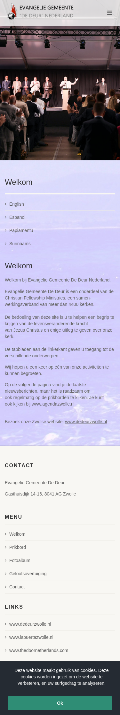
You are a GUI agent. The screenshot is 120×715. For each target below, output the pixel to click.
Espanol (15, 217)
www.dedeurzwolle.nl (86, 421)
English (14, 204)
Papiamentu (19, 230)
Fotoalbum (17, 560)
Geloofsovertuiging (26, 573)
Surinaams (18, 243)
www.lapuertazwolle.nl (29, 637)
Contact (15, 586)
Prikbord (15, 547)
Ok (60, 703)
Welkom (15, 534)
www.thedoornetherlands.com (36, 650)
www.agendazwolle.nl (53, 404)
